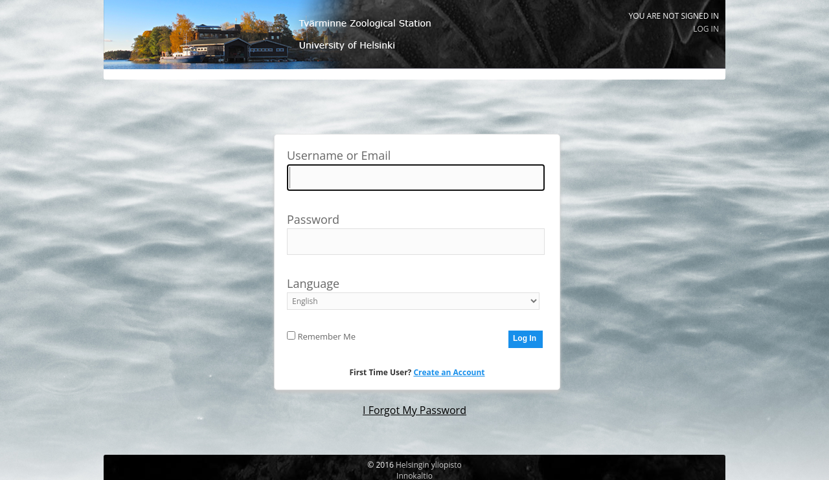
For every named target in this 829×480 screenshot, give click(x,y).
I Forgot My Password (414, 410)
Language (413, 291)
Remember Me (321, 336)
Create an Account (448, 372)
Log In (706, 28)
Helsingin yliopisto (429, 464)
